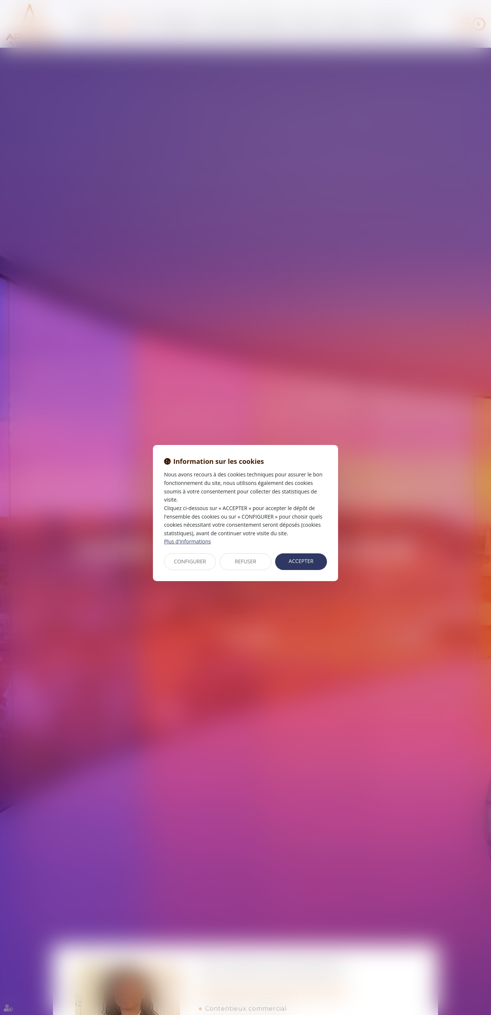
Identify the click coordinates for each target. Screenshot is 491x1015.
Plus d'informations (187, 541)
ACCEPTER (301, 560)
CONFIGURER (190, 561)
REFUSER (245, 561)
